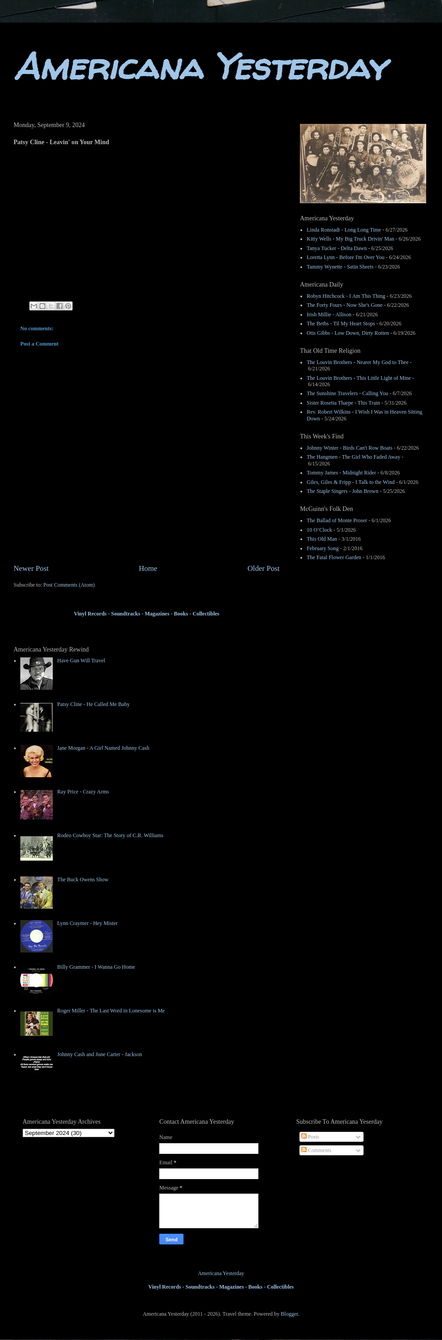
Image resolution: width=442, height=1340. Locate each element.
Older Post (264, 568)
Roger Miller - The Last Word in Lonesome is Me (111, 1010)
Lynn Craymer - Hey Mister (87, 923)
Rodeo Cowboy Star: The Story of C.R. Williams (110, 835)
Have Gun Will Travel (81, 660)
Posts (310, 1137)
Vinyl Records (90, 614)
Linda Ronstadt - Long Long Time (344, 230)
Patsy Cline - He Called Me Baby (93, 704)
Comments (316, 1150)
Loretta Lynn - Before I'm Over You (345, 257)
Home (148, 568)
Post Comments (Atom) (69, 585)
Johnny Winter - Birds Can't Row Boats (349, 448)
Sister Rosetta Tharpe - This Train (343, 403)
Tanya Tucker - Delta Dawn (337, 248)
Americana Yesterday (200, 66)
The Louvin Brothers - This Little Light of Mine (359, 378)
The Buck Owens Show (83, 879)
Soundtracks (125, 614)
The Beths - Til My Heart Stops (341, 323)
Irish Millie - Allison (329, 314)
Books (181, 614)
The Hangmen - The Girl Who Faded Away (353, 457)
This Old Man (322, 539)
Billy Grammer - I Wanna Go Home (96, 967)
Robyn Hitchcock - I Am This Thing (346, 296)
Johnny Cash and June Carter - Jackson (99, 1054)
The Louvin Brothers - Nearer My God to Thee (358, 362)
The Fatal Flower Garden (334, 557)
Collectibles (206, 614)
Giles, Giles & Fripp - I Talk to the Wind (351, 482)
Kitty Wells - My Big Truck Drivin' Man (350, 239)
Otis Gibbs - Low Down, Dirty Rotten (348, 333)
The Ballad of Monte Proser (337, 520)
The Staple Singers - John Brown (342, 491)
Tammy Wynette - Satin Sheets (340, 267)
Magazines (157, 614)
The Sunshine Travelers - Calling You (347, 393)
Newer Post (31, 568)
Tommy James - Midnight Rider (341, 472)
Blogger (289, 1314)
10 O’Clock (319, 530)
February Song (323, 548)
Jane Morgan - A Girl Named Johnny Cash (103, 748)
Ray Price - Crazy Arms (83, 792)
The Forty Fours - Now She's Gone (344, 305)
